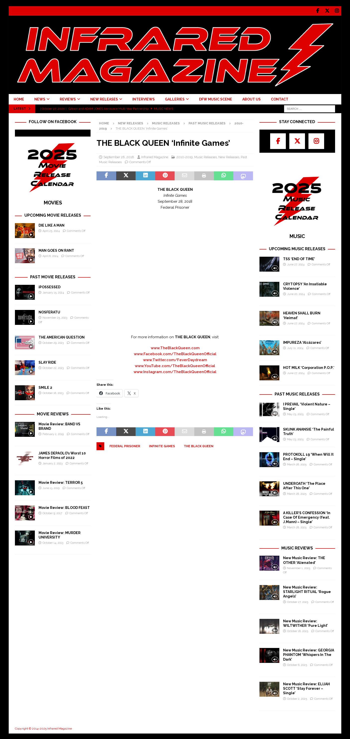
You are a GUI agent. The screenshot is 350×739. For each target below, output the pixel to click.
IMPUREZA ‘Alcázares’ (302, 342)
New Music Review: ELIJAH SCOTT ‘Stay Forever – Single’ (306, 687)
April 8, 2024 (50, 255)
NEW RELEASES (104, 98)
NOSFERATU (49, 311)
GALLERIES (175, 98)
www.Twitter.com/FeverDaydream (175, 359)
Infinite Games (162, 445)
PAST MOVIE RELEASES (52, 276)
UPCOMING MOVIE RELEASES (52, 214)
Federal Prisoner (124, 445)
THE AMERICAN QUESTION (62, 337)
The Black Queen (198, 445)
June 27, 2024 (295, 263)
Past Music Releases (207, 123)
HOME (19, 98)
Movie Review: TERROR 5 (61, 482)
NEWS (39, 98)
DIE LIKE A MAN (51, 225)
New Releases (130, 123)
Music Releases (166, 123)
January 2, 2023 (52, 462)
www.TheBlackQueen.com (175, 347)
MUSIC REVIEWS (297, 547)
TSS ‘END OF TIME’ (299, 258)
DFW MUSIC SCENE (215, 98)
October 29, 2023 (53, 342)
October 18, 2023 (53, 392)
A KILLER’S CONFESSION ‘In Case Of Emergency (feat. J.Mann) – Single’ (306, 516)
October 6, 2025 (297, 664)
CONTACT (279, 98)
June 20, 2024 (296, 293)
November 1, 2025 (298, 567)
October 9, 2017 (52, 512)
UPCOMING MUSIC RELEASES (297, 248)
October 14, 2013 (53, 542)
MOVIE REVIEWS (53, 413)
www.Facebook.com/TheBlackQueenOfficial (175, 353)
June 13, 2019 (51, 487)
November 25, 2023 (55, 317)
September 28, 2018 (118, 156)
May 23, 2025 (295, 413)
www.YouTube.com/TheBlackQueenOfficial (175, 365)
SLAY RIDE (47, 362)
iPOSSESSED (49, 286)
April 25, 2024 (51, 230)
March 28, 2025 (296, 463)
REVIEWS (68, 98)
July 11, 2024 (295, 347)
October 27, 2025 (297, 601)
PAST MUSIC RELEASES (297, 393)
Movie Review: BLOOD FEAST (64, 507)
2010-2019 (184, 156)
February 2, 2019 (53, 433)
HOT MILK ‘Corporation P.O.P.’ (308, 367)
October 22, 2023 (53, 367)
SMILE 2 (45, 387)
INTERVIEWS (143, 98)
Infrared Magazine (154, 156)
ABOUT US (251, 98)
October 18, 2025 (297, 630)
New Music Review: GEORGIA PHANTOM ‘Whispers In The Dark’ (308, 653)
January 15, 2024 (53, 292)
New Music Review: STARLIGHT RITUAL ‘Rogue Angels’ (307, 591)
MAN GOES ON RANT (56, 250)
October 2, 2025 (297, 698)
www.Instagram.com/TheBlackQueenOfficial (175, 371)
